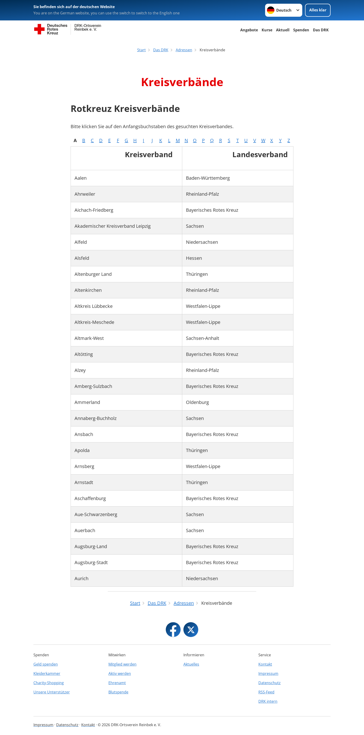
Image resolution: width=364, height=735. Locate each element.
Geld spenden (45, 664)
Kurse (267, 30)
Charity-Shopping (48, 682)
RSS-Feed (266, 692)
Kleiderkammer (46, 673)
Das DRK (321, 30)
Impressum (268, 673)
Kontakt (265, 664)
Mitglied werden (122, 664)
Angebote (249, 30)
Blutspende (118, 692)
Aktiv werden (119, 673)
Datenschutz (269, 682)
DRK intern (267, 701)
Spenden (301, 30)
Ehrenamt (117, 682)
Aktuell (282, 30)
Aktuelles (191, 664)
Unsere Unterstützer (51, 692)
